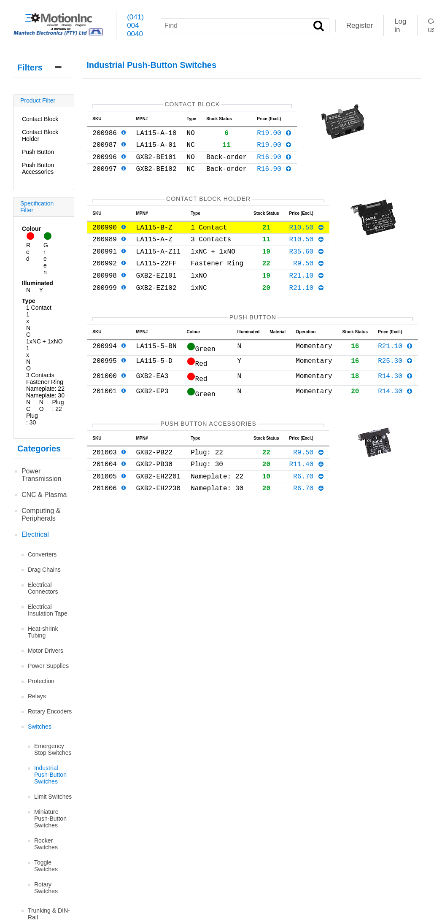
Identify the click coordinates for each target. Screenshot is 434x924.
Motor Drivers (45, 650)
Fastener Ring (44, 381)
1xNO (28, 358)
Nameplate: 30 (45, 395)
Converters (42, 554)
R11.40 (306, 490)
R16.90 (274, 163)
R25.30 (395, 384)
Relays (37, 696)
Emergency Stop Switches (53, 749)
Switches (39, 726)
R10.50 (306, 238)
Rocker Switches (46, 844)
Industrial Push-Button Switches (50, 775)
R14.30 (395, 399)
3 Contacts (40, 375)
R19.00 (274, 135)
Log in (400, 25)
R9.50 (308, 279)
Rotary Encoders (50, 711)
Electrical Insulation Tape (47, 610)
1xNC (28, 324)
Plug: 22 (58, 405)
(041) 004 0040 (135, 25)
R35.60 (306, 266)
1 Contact (38, 307)
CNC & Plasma (44, 494)
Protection (41, 681)
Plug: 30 (32, 419)
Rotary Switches (46, 887)
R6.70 (308, 504)
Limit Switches (53, 796)
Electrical (35, 534)
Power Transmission (42, 474)
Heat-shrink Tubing (43, 632)
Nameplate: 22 (45, 388)
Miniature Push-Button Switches (50, 818)
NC (28, 405)
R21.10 (306, 293)
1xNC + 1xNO (44, 341)
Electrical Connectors (43, 588)
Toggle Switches (46, 866)
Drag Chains (44, 569)
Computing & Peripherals (41, 514)
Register (359, 26)
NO (41, 405)
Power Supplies (48, 665)
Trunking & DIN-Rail (49, 914)
